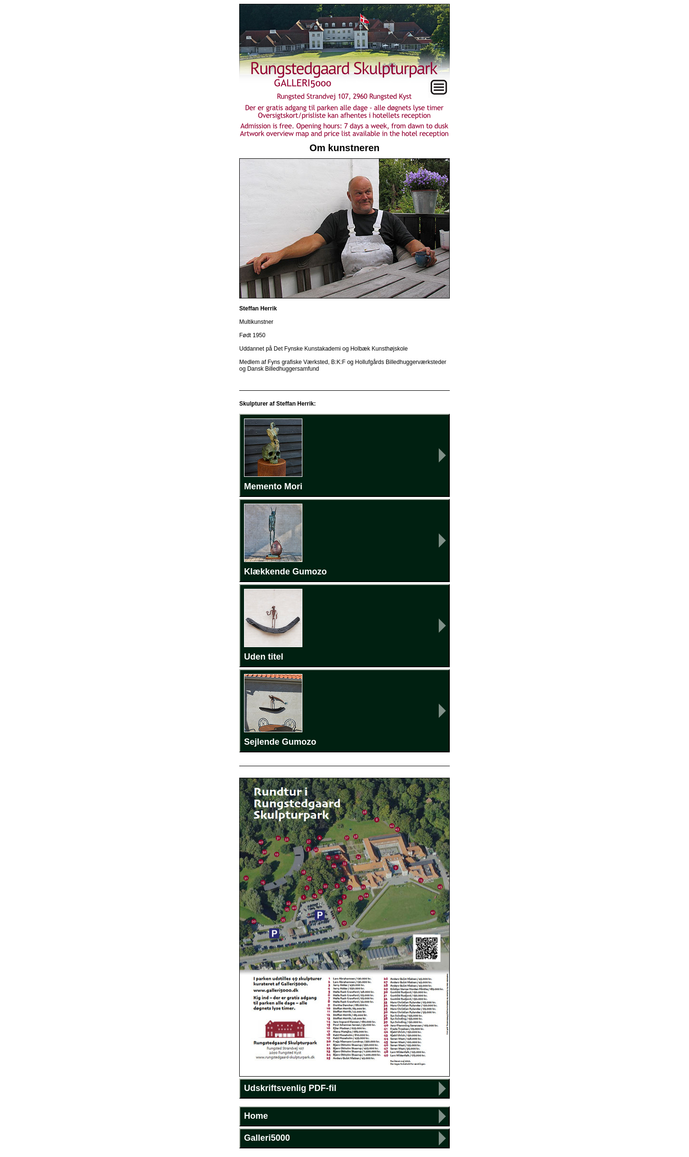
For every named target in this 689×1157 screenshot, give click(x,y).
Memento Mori (273, 455)
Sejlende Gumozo (280, 710)
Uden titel (273, 625)
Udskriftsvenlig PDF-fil (290, 1088)
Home (256, 1116)
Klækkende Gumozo (285, 540)
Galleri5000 (267, 1138)
